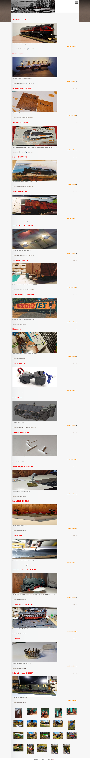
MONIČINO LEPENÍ (20, 83)
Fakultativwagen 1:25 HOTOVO (23, 673)
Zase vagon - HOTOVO (20, 260)
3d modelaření (17, 398)
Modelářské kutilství (21, 117)
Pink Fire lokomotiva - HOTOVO (23, 226)
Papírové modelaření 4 (21, 186)
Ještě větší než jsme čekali (21, 122)
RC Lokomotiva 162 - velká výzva (23, 294)
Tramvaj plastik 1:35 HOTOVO (23, 604)
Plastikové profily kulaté (20, 432)
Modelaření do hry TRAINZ (22, 427)
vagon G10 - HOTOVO (20, 191)
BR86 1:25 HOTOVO (19, 157)
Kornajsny (16, 638)
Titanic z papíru (17, 54)
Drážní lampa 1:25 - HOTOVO (22, 466)
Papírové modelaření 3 (21, 530)
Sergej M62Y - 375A (19, 19)
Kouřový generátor (18, 363)
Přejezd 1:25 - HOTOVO (20, 501)
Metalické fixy (17, 329)
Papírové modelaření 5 (21, 49)
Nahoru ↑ (54, 759)
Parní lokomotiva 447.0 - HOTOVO (24, 570)
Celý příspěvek (71, 46)
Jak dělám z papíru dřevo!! (21, 88)
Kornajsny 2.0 (17, 535)
